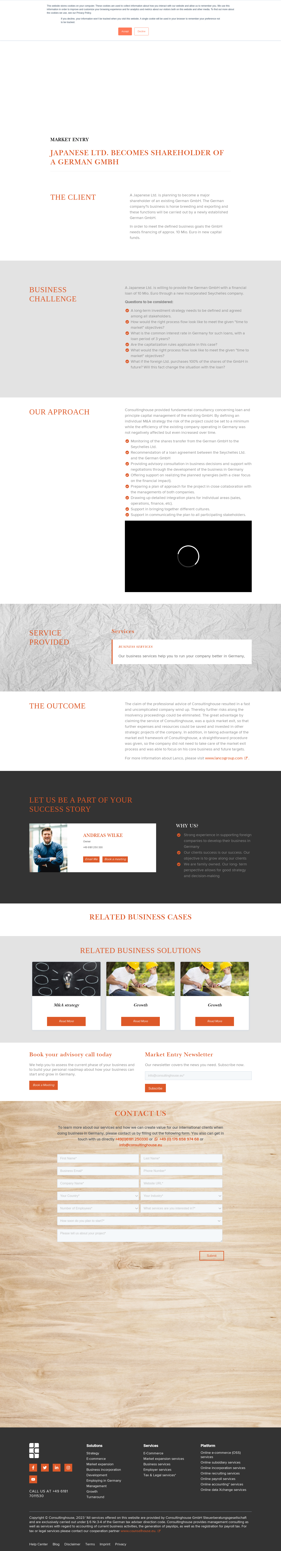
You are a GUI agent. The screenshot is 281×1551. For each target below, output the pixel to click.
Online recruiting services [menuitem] (220, 1473)
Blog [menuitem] (56, 1544)
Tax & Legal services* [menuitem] (159, 1475)
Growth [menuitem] (92, 1491)
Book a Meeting (43, 1085)
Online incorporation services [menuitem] (223, 1468)
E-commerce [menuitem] (96, 1459)
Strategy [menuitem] (92, 1453)
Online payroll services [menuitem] (218, 1479)
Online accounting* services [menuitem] (222, 1484)
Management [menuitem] (96, 1486)
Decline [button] (141, 31)
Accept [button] (125, 31)
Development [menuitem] (96, 1475)
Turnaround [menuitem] (95, 1497)
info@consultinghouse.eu (140, 1145)
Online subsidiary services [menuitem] (220, 1462)
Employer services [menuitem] (157, 1470)
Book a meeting (115, 859)
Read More (66, 1021)
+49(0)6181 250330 (131, 1139)
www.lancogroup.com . (227, 757)
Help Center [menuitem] (38, 1544)
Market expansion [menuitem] (100, 1464)
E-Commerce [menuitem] (153, 1453)
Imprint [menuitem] (105, 1544)
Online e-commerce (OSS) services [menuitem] (221, 1455)
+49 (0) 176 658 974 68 (177, 1139)
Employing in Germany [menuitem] (103, 1480)
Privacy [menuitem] (120, 1544)
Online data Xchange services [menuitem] (223, 1490)
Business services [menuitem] (156, 1464)
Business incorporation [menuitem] (103, 1470)
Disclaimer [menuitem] (72, 1544)
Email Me (91, 859)
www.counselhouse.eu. (140, 1531)
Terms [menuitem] (90, 1544)
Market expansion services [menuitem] (163, 1459)
